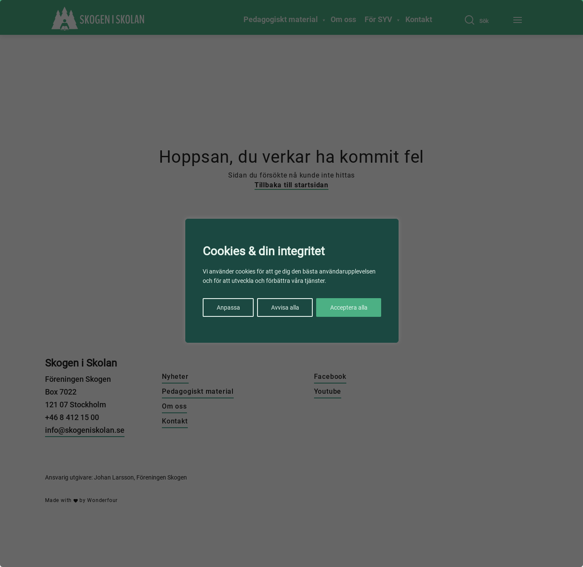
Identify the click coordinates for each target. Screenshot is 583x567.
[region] (291, 283)
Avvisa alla (285, 307)
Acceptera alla (349, 307)
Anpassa (228, 307)
